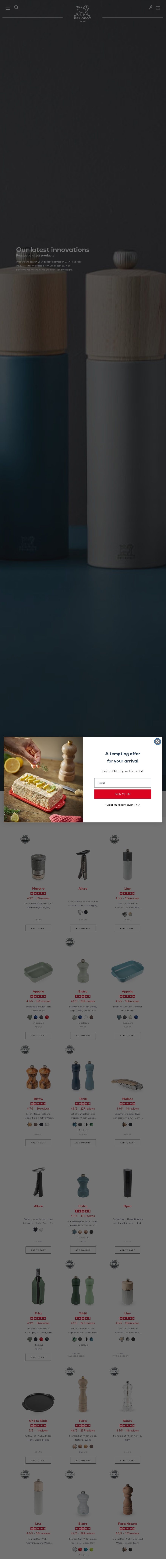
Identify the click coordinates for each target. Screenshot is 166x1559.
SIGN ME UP (123, 794)
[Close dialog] (157, 741)
